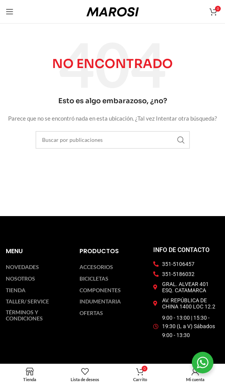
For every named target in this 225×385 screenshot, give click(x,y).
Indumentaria (100, 301)
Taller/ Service (27, 301)
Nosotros (20, 279)
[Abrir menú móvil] (9, 11)
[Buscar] (113, 140)
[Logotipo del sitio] (113, 11)
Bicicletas (94, 279)
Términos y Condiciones (24, 315)
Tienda (15, 290)
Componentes (100, 290)
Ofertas (91, 313)
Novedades (22, 267)
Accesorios (96, 267)
